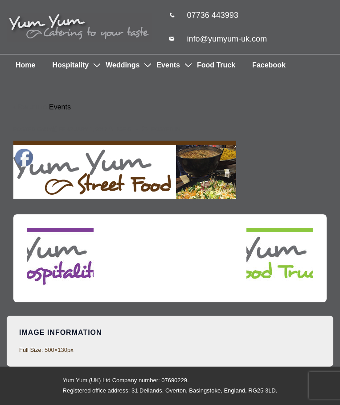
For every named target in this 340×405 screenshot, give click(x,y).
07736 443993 (212, 15)
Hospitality (70, 65)
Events (168, 65)
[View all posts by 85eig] (121, 129)
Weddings (122, 65)
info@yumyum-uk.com (227, 38)
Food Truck (216, 65)
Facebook (269, 65)
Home (25, 65)
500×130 (56, 350)
